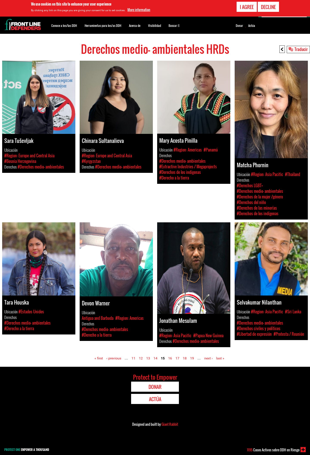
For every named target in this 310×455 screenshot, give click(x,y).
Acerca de (134, 25)
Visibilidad (154, 25)
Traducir (301, 49)
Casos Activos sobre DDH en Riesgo (273, 449)
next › (208, 358)
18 (185, 358)
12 (141, 358)
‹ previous (113, 358)
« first (99, 358)
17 (177, 358)
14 (155, 358)
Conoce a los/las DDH (64, 25)
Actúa (251, 25)
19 (192, 358)
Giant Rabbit (169, 424)
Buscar (174, 25)
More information (138, 9)
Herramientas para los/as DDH (103, 25)
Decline (268, 6)
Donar (239, 25)
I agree (247, 6)
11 (133, 358)
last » (220, 358)
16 (170, 358)
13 (148, 358)
